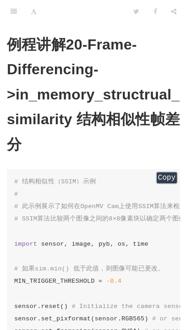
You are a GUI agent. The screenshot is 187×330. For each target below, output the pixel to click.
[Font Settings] (34, 11)
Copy (167, 178)
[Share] (173, 11)
